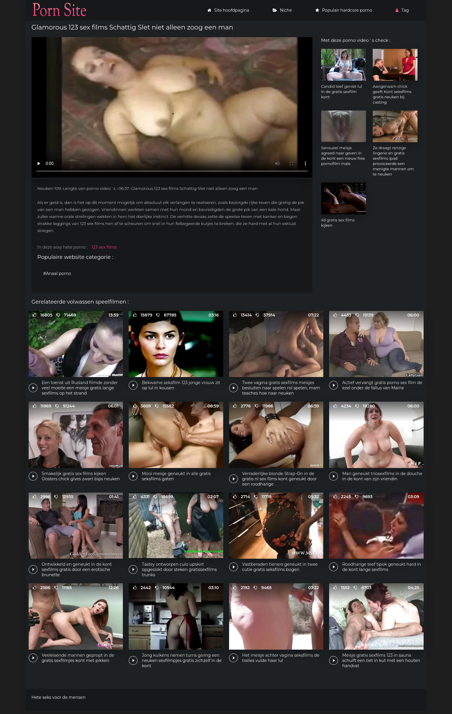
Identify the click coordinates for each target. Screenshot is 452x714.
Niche (282, 10)
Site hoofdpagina (228, 10)
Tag (402, 10)
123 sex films (104, 247)
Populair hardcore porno (343, 10)
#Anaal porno (57, 273)
